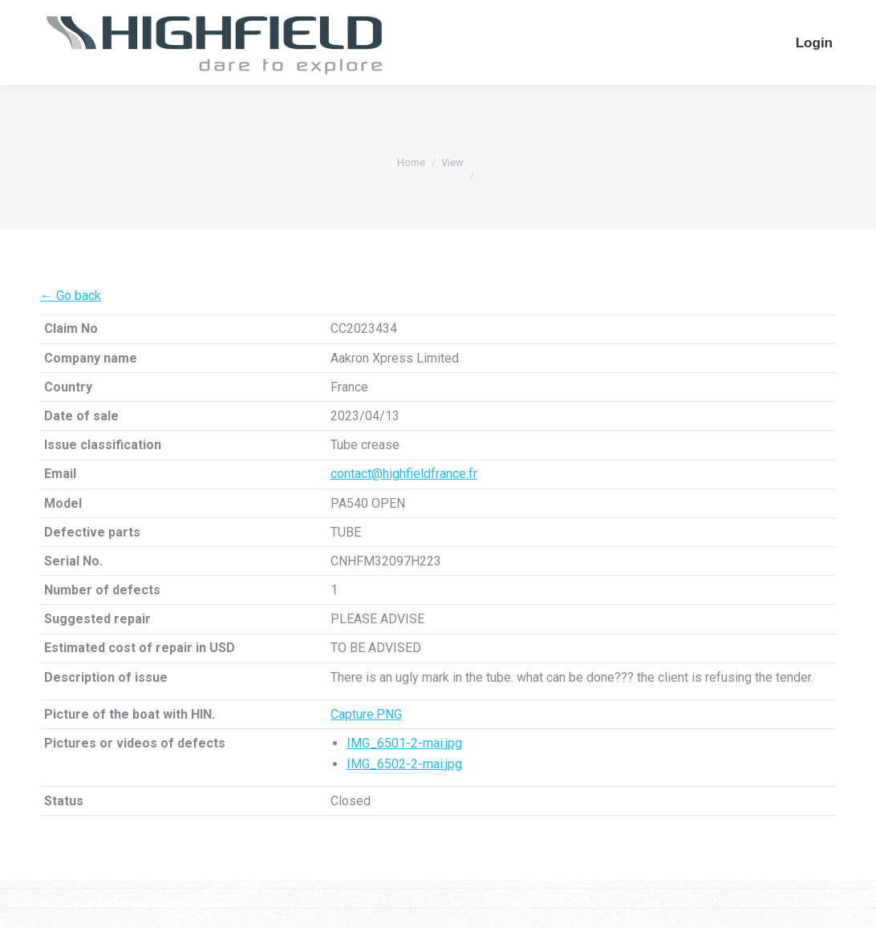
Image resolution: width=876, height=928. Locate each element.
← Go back (70, 295)
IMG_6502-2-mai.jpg (404, 764)
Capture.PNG (366, 714)
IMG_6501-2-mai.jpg (404, 743)
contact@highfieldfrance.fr (404, 473)
